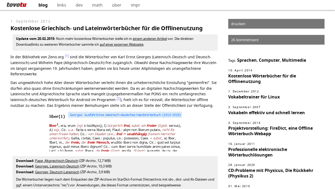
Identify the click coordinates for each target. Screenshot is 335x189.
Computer (269, 60)
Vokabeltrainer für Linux (254, 97)
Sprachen (247, 60)
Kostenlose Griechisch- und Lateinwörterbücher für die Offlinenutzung (106, 28)
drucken (238, 23)
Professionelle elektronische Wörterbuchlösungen (257, 152)
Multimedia (294, 60)
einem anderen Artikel (150, 38)
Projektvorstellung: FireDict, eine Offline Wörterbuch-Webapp (270, 130)
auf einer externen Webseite (121, 44)
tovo (16, 4)
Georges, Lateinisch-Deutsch (57, 166)
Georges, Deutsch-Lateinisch (57, 172)
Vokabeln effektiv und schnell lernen (266, 113)
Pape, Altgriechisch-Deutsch (56, 160)
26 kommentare (245, 39)
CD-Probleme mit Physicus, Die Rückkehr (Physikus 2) (270, 173)
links (61, 5)
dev (79, 5)
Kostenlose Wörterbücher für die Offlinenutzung (262, 78)
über (116, 5)
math (97, 5)
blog (43, 5)
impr (135, 5)
